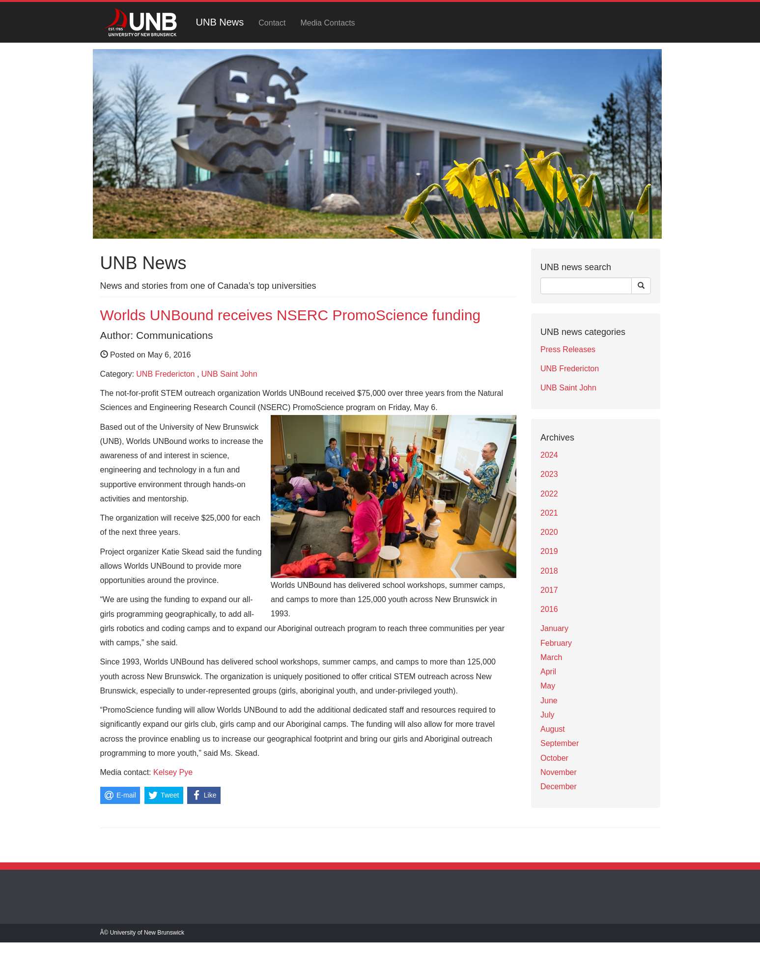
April (548, 671)
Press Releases (567, 349)
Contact (271, 23)
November (558, 772)
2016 (549, 609)
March (551, 657)
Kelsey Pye (173, 772)
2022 (549, 494)
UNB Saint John (229, 374)
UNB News (220, 22)
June (549, 700)
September (559, 743)
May (547, 686)
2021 (549, 513)
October (554, 758)
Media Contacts (327, 23)
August (552, 729)
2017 (549, 590)
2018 (549, 571)
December (558, 786)
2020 (549, 532)
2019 (549, 551)
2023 (549, 474)
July (547, 715)
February (556, 643)
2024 (549, 455)
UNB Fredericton (165, 374)
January (554, 628)
